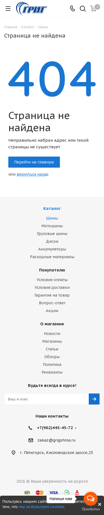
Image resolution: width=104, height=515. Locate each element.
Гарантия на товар (52, 295)
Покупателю (52, 270)
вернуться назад (33, 174)
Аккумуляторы (52, 249)
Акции (52, 310)
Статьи (52, 349)
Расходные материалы (52, 256)
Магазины (52, 341)
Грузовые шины (52, 233)
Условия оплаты (52, 279)
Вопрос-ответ (52, 302)
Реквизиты (52, 372)
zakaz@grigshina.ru (56, 440)
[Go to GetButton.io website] (91, 509)
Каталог (52, 208)
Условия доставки (52, 287)
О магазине (52, 323)
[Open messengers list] (91, 499)
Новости (52, 333)
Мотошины (52, 225)
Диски (52, 241)
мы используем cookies (42, 506)
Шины (52, 218)
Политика (52, 364)
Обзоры (52, 356)
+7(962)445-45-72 (55, 427)
